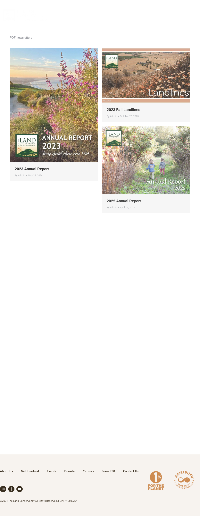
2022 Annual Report (124, 201)
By (20, 175)
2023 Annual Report (32, 169)
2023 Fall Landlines (123, 109)
